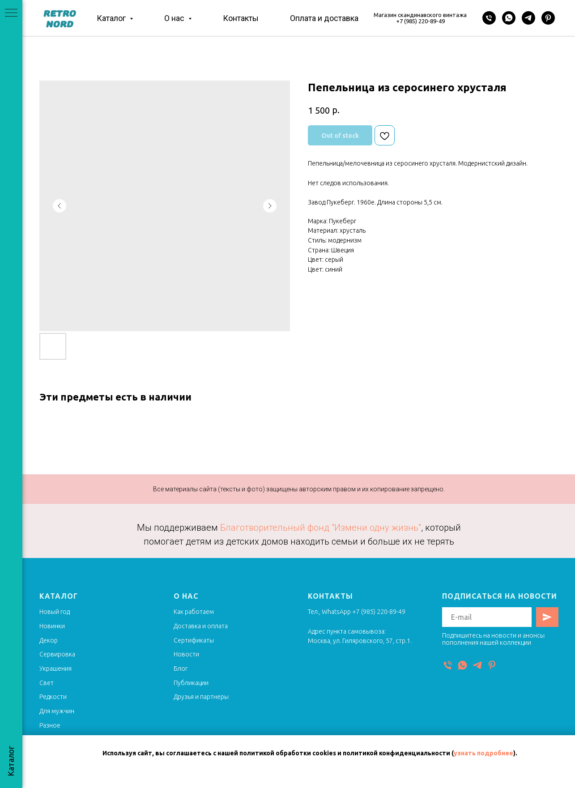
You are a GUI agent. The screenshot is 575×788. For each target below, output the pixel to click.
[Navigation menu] (11, 13)
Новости (186, 654)
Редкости (53, 696)
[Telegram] (528, 18)
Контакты (241, 18)
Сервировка (57, 654)
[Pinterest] (548, 18)
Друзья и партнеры (201, 696)
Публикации (191, 682)
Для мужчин (56, 711)
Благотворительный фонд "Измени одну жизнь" (320, 527)
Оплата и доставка (324, 18)
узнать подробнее (483, 753)
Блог (180, 668)
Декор (48, 640)
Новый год (54, 611)
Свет (46, 682)
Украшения (55, 668)
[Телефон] (489, 18)
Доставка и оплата (201, 626)
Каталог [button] (112, 18)
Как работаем (194, 611)
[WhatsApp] (508, 18)
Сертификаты (194, 640)
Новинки (52, 626)
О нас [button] (175, 18)
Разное (49, 725)
